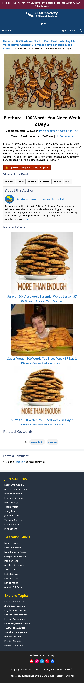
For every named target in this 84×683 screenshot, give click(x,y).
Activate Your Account (16, 489)
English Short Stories (15, 610)
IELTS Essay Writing (14, 605)
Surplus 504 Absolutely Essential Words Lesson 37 (42, 296)
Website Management (16, 632)
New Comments (12, 547)
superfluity (37, 441)
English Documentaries (16, 619)
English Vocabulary (14, 601)
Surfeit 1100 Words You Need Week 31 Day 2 (42, 420)
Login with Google (14, 484)
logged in (20, 461)
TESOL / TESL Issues (14, 627)
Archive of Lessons (14, 565)
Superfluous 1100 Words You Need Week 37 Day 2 (42, 358)
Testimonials (11, 506)
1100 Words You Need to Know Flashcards (39, 41)
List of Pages (11, 582)
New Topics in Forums (16, 552)
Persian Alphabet (13, 641)
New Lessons (11, 543)
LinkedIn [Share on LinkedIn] (32, 181)
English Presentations (15, 614)
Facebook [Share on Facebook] (9, 181)
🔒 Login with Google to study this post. (27, 167)
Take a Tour (10, 569)
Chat (72, 30)
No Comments (64, 136)
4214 (25, 219)
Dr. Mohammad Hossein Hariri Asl (40, 199)
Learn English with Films (17, 623)
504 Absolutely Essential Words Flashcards (42, 301)
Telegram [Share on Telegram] (57, 181)
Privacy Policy (11, 524)
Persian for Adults (13, 645)
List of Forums (11, 578)
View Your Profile (13, 493)
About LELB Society (14, 587)
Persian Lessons (12, 636)
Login (63, 30)
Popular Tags (11, 560)
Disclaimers (10, 528)
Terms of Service (13, 519)
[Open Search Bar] (80, 30)
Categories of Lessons (16, 556)
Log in (42, 23)
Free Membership (13, 497)
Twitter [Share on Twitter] (21, 181)
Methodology (11, 502)
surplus (52, 441)
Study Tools (10, 511)
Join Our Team (11, 515)
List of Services (12, 573)
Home (6, 41)
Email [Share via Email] (68, 181)
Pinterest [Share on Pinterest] (44, 181)
